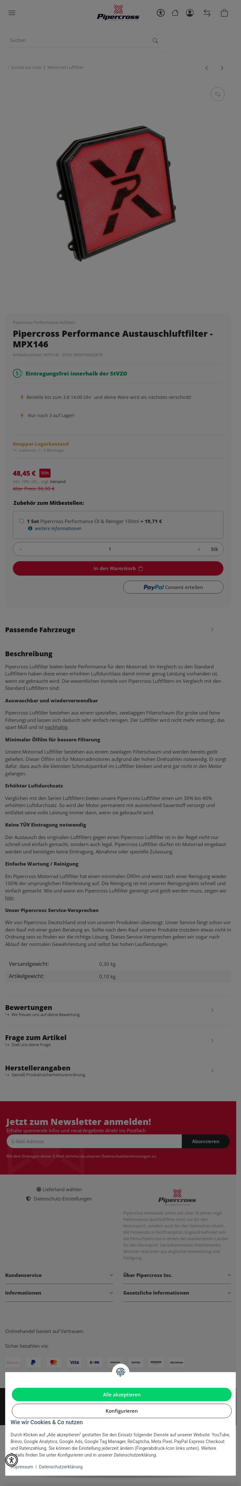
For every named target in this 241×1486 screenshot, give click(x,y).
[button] (11, 1460)
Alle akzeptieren (122, 1394)
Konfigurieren (122, 1411)
